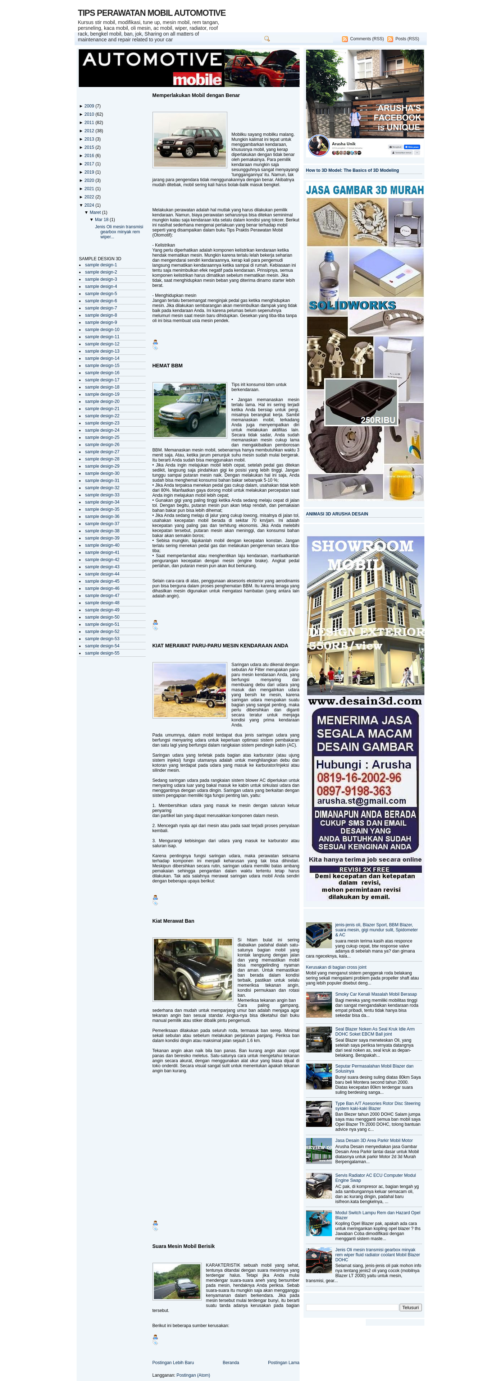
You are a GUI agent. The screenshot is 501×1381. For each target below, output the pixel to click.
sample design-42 (102, 559)
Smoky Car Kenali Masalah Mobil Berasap (376, 994)
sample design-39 (102, 538)
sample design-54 (102, 645)
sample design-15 (102, 365)
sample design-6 (101, 300)
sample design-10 (102, 329)
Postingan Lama (284, 1362)
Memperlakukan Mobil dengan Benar (196, 95)
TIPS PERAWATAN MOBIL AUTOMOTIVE (152, 13)
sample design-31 (102, 480)
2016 (90, 155)
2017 (90, 163)
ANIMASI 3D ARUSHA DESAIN (337, 514)
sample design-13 (102, 351)
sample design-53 (102, 638)
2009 (90, 106)
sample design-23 (102, 423)
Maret (96, 212)
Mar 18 (102, 219)
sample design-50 (102, 617)
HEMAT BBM (167, 365)
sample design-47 (102, 595)
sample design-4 (101, 286)
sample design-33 (102, 494)
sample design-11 (102, 336)
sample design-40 (102, 545)
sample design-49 (102, 609)
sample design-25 (102, 437)
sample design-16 (102, 372)
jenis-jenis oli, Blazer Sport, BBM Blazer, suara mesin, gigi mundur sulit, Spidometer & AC (376, 929)
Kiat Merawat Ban (173, 921)
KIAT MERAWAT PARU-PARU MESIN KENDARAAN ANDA (220, 645)
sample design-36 (102, 516)
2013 (90, 139)
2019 (90, 172)
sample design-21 (102, 408)
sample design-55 (102, 653)
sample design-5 (101, 293)
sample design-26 (102, 444)
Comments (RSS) (367, 38)
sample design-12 (102, 344)
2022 (90, 196)
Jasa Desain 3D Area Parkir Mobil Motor (374, 1140)
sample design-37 (102, 523)
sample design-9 (101, 322)
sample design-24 (102, 430)
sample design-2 (101, 272)
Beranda (231, 1362)
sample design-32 (102, 487)
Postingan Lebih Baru (173, 1362)
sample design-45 (102, 581)
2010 (90, 114)
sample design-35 (102, 509)
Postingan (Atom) (193, 1375)
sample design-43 (102, 566)
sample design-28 (102, 459)
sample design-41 (102, 552)
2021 (90, 188)
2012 (90, 130)
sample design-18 (102, 387)
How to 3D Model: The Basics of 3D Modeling (352, 170)
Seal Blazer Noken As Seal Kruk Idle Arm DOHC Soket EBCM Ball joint (375, 1032)
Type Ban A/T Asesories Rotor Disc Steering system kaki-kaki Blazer (377, 1106)
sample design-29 (102, 466)
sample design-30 (102, 473)
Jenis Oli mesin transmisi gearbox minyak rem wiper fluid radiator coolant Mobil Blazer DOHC (377, 1254)
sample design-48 (102, 602)
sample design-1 (101, 264)
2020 (90, 180)
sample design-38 (102, 530)
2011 (90, 122)
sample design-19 (102, 394)
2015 (90, 147)
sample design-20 (102, 401)
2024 (90, 205)
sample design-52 (102, 631)
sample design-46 (102, 588)
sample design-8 (101, 315)
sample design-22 (102, 415)
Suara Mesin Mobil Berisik (183, 1246)
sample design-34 (102, 502)
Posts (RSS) (407, 38)
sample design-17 (102, 379)
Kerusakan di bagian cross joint (336, 967)
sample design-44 (102, 574)
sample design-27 (102, 451)
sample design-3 (101, 279)
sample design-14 (102, 358)
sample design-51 (102, 624)
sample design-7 (101, 308)
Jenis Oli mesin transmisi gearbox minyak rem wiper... (119, 231)
